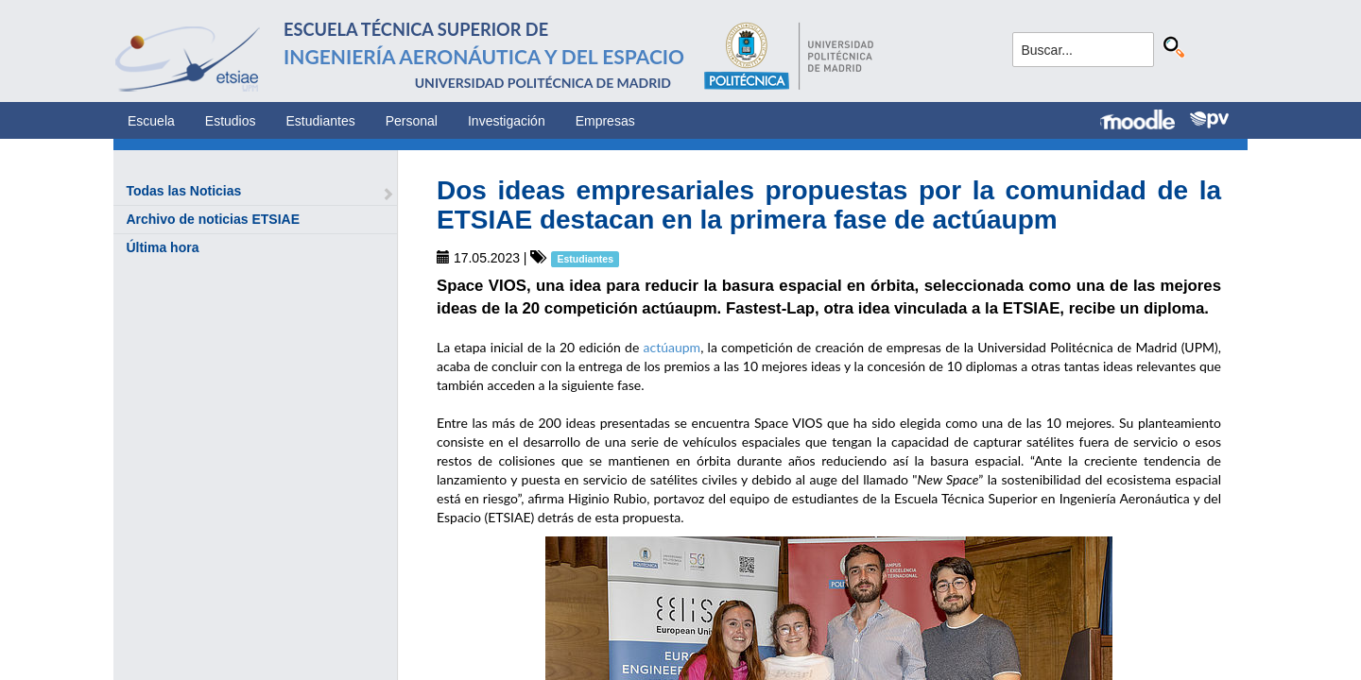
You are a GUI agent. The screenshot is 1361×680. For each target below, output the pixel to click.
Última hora (162, 247)
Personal (412, 120)
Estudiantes (320, 120)
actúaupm (672, 347)
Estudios (230, 120)
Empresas (605, 120)
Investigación (506, 120)
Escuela (151, 120)
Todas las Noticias (183, 190)
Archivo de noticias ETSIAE (213, 219)
